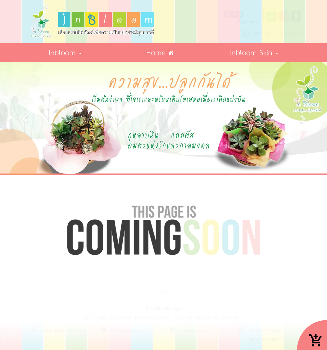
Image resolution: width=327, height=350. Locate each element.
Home (158, 53)
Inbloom (65, 53)
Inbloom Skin (254, 53)
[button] (24, 118)
